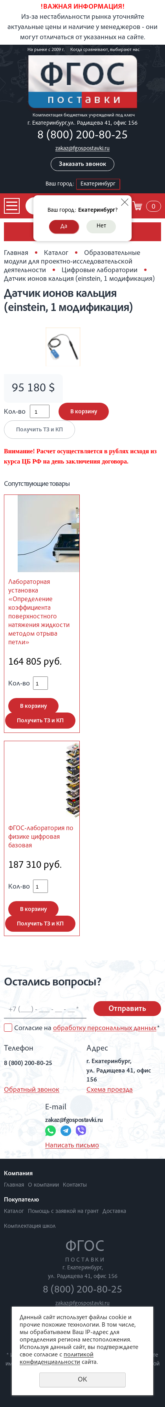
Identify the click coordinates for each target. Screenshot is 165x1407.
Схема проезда (109, 1090)
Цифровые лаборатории (100, 270)
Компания (18, 1174)
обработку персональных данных (104, 1028)
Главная (16, 253)
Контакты (75, 1185)
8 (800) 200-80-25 (82, 136)
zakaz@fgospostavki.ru (82, 149)
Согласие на (87, 1028)
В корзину (83, 412)
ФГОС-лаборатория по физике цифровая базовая (40, 837)
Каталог (56, 253)
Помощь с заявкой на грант (63, 1211)
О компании (43, 1185)
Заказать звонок (82, 165)
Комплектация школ (30, 1226)
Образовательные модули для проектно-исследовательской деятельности (72, 262)
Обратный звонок (31, 1090)
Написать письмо (72, 1145)
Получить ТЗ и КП (39, 430)
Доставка (114, 1211)
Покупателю (21, 1200)
